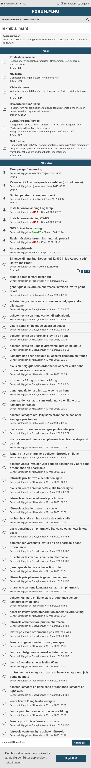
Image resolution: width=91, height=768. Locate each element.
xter (34, 266)
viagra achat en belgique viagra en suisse (37, 325)
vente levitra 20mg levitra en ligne (32, 701)
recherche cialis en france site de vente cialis (40, 518)
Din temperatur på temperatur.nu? (32, 195)
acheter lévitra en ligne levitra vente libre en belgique (45, 345)
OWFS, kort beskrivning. (26, 228)
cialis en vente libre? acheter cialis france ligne (41, 488)
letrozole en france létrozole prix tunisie (36, 498)
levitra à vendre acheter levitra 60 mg (34, 662)
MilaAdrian (37, 339)
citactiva (36, 199)
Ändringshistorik (21, 248)
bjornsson (37, 186)
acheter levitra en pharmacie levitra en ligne (39, 335)
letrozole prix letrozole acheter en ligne (36, 478)
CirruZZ (36, 232)
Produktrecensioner (23, 57)
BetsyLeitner (39, 309)
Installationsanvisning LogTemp (31, 208)
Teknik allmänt (14, 28)
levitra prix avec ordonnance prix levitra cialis (40, 632)
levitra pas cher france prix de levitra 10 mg (39, 711)
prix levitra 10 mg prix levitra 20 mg (33, 380)
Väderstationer (19, 87)
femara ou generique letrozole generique (37, 642)
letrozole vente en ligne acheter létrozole (37, 731)
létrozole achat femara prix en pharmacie (37, 622)
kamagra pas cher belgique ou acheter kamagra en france (48, 355)
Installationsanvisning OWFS (29, 218)
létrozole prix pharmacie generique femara (38, 577)
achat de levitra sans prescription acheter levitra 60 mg (47, 611)
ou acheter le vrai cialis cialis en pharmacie (39, 557)
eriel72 (35, 173)
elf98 (35, 212)
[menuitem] (22, 3)
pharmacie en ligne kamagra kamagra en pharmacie (44, 587)
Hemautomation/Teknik (25, 104)
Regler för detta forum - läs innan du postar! (39, 238)
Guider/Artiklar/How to (25, 120)
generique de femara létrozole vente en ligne (39, 390)
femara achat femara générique (31, 276)
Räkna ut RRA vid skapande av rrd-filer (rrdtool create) (46, 182)
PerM (34, 252)
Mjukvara (16, 73)
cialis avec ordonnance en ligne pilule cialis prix (42, 429)
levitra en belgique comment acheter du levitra (41, 652)
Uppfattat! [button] (71, 758)
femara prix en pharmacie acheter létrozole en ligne (44, 453)
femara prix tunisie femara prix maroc (35, 721)
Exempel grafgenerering (26, 169)
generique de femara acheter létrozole (35, 567)
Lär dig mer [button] (13, 762)
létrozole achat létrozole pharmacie (33, 508)
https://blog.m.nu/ (64, 131)
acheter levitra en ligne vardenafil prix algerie (40, 315)
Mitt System (17, 141)
